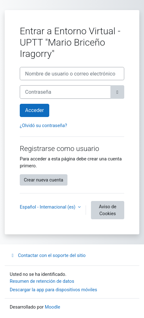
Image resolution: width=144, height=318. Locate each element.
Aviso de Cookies (107, 210)
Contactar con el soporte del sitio (48, 255)
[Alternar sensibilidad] (117, 91)
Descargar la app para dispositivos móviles (53, 290)
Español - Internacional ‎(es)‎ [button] (48, 207)
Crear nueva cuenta (43, 180)
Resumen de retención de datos (42, 281)
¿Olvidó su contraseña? (43, 125)
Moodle (52, 307)
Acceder (34, 110)
